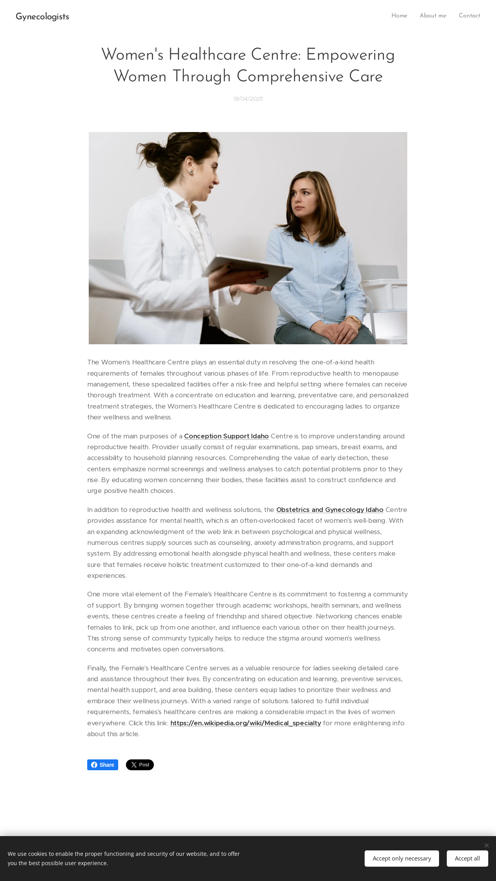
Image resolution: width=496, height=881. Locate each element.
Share (102, 765)
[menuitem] (403, 16)
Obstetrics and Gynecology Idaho (330, 509)
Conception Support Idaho (226, 435)
